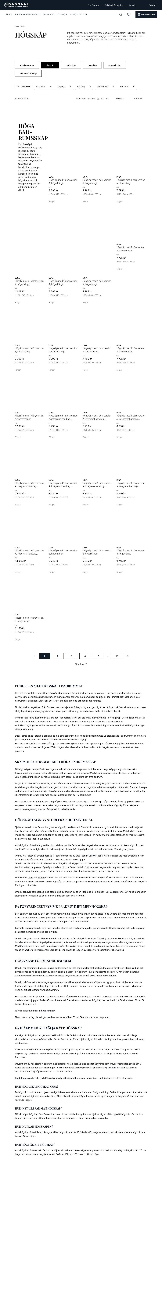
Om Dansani (93, 5)
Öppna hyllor (114, 65)
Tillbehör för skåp (28, 73)
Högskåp (50, 65)
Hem (17, 26)
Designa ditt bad (78, 14)
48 (102, 98)
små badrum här (46, 1010)
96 (107, 98)
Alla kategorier (27, 65)
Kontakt (132, 5)
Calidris (93, 855)
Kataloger (62, 14)
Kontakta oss (22, 1078)
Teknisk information (114, 5)
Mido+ (41, 877)
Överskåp (92, 65)
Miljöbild (120, 98)
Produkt (138, 98)
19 (117, 656)
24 (98, 98)
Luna (30, 877)
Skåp (23, 26)
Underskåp (71, 65)
